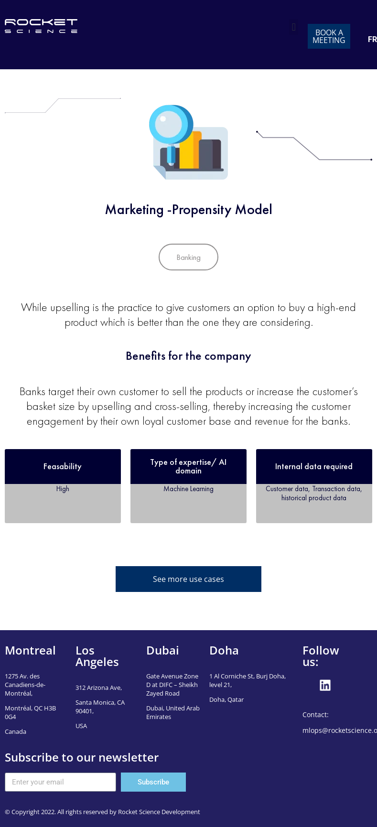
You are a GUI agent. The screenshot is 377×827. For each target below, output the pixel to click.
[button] (293, 27)
